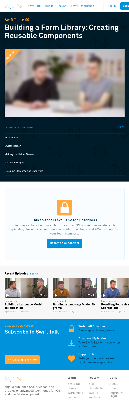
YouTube (94, 397)
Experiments (12, 301)
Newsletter (96, 388)
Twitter (93, 393)
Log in (112, 5)
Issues (72, 397)
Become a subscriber (64, 243)
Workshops (75, 393)
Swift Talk (13, 20)
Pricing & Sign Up (22, 359)
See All (34, 274)
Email (113, 388)
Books (72, 388)
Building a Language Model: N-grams (74, 306)
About (113, 383)
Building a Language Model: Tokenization (24, 306)
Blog (92, 383)
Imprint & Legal (116, 394)
